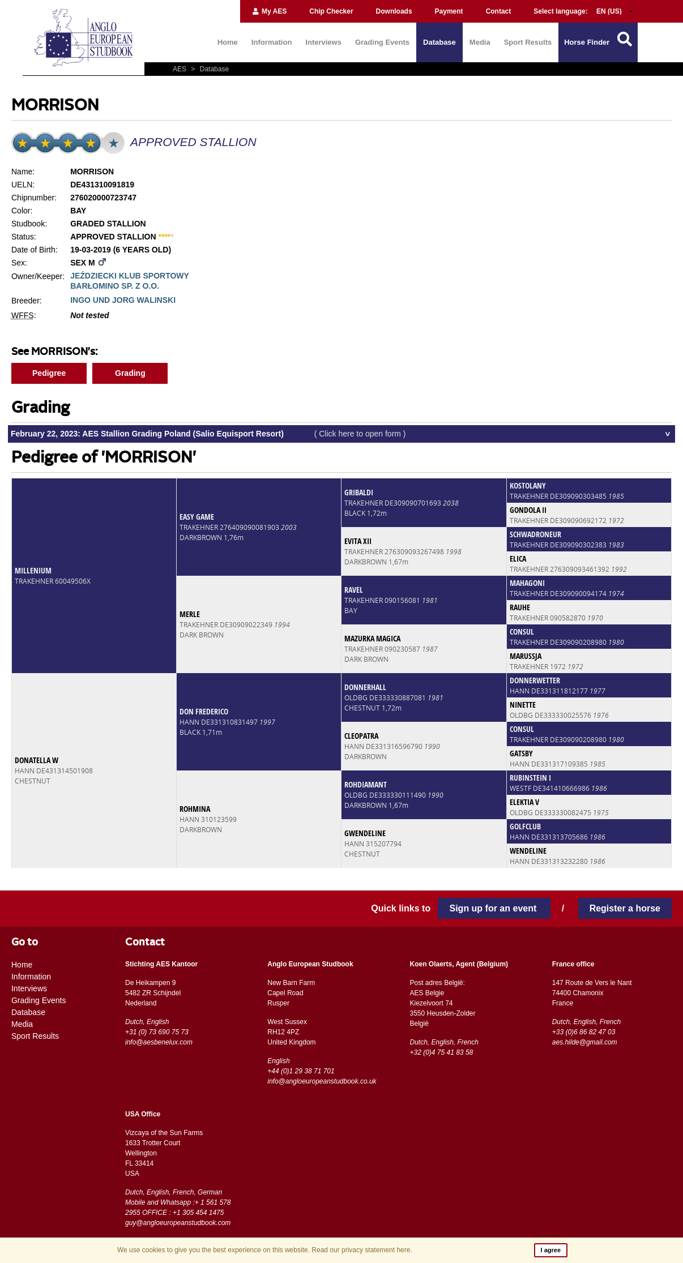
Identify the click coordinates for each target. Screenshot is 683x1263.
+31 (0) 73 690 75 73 (157, 1032)
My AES (269, 11)
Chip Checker (331, 11)
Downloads (394, 11)
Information (271, 42)
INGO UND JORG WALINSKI (123, 300)
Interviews (323, 42)
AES (180, 69)
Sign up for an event (494, 908)
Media (479, 42)
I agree (551, 1250)
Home (227, 42)
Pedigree (49, 373)
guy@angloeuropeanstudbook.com (177, 1223)
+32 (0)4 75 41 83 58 (441, 1052)
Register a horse (625, 908)
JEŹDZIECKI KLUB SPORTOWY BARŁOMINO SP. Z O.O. (129, 280)
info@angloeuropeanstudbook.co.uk (321, 1081)
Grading (130, 373)
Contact (498, 11)
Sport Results (528, 42)
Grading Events (382, 42)
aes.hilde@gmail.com (584, 1042)
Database (439, 42)
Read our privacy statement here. (361, 1250)
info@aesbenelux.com (159, 1042)
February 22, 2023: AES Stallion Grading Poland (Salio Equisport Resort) (208, 433)
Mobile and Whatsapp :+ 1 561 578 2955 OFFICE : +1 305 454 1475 (177, 1207)
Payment (449, 11)
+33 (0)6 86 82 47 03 (584, 1032)
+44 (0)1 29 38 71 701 (300, 1071)
